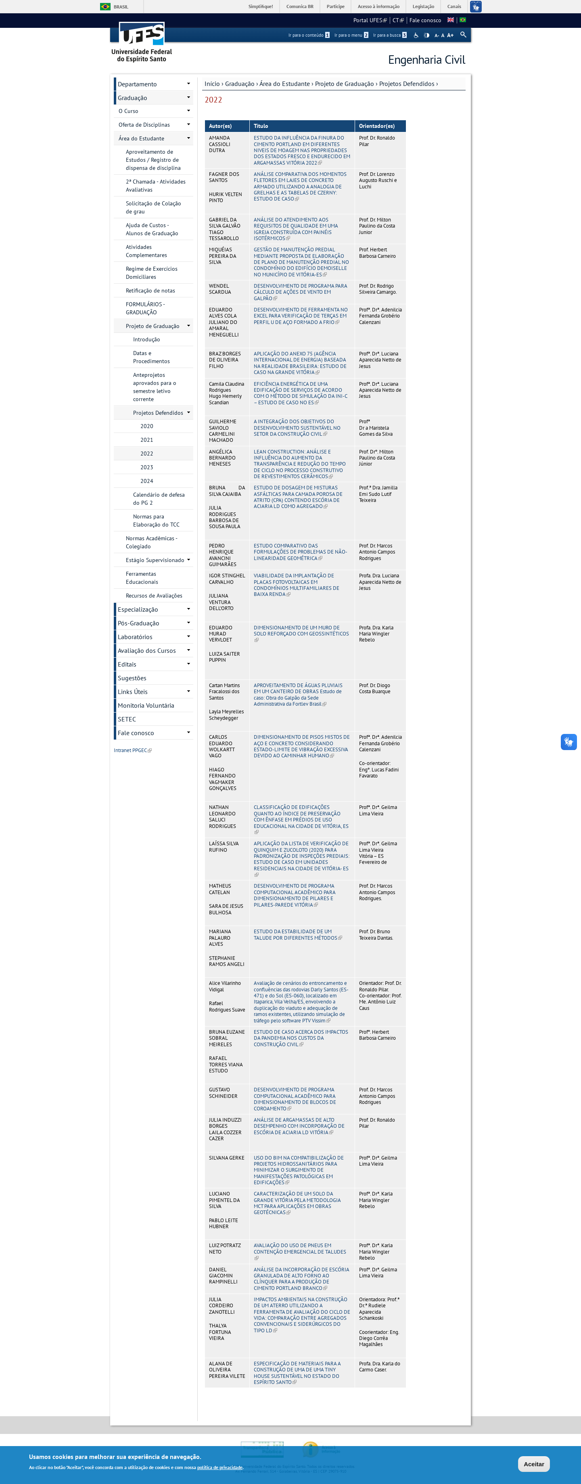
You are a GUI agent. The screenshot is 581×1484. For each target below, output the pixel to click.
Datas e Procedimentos (151, 357)
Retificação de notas (150, 290)
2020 (146, 426)
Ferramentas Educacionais (142, 577)
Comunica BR (299, 6)
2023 (146, 467)
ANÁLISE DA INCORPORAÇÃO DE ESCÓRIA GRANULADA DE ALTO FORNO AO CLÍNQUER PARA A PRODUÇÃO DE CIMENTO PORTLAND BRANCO (301, 1279)
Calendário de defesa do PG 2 (159, 498)
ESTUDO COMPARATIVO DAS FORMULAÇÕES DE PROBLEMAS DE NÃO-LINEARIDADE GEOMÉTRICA (300, 552)
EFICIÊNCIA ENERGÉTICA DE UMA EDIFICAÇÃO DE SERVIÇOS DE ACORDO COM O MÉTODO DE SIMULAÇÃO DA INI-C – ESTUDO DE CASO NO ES (300, 393)
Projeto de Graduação (344, 83)
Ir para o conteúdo (309, 35)
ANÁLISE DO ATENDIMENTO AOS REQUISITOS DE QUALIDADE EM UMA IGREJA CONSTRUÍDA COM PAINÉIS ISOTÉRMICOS (296, 229)
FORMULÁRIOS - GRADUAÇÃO (145, 308)
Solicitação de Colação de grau (153, 207)
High (426, 35)
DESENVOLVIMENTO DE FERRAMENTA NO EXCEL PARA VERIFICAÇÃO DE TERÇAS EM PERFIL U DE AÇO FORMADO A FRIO (301, 316)
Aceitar (534, 1465)
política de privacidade (219, 1468)
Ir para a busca (390, 35)
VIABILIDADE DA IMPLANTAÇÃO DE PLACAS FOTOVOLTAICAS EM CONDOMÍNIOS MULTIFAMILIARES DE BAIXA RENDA (296, 585)
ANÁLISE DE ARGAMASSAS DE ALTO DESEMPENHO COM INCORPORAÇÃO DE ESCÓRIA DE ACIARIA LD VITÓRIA (299, 1126)
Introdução (146, 339)
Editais (127, 664)
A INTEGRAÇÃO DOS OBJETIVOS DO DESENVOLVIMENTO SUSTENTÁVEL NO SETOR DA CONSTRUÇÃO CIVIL (297, 427)
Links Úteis (133, 692)
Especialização (138, 609)
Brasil (121, 7)
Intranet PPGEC (133, 750)
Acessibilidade (417, 35)
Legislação (423, 6)
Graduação (240, 83)
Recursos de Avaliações (154, 595)
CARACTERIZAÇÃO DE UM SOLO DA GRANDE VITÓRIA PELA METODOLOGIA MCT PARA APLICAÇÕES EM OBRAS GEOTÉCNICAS (297, 1203)
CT (398, 20)
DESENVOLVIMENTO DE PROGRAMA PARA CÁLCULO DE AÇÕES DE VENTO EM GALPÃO (300, 292)
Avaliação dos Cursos (147, 650)
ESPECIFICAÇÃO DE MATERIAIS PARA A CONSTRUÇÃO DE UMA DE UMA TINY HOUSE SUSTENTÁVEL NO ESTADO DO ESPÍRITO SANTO (297, 1373)
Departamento (137, 84)
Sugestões (132, 678)
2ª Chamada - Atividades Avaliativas (156, 185)
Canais (454, 6)
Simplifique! (261, 6)
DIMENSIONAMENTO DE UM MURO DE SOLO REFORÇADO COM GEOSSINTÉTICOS (301, 634)
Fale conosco (425, 20)
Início (212, 83)
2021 (146, 439)
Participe (336, 6)
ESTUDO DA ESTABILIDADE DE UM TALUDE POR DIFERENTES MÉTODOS (298, 934)
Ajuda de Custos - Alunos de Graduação (152, 229)
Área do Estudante (284, 83)
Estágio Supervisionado (155, 560)
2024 (146, 481)
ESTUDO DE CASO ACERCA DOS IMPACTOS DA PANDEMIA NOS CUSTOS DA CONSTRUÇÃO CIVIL (301, 1038)
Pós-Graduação (138, 623)
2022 (146, 453)
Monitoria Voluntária (146, 705)
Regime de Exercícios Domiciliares (152, 272)
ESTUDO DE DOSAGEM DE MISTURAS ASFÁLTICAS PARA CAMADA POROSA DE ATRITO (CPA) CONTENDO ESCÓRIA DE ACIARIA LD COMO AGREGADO (298, 497)
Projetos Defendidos (407, 83)
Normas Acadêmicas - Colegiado (152, 542)
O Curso (128, 111)
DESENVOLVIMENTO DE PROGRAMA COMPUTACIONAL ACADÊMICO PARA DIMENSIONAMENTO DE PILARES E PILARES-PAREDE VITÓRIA (294, 895)
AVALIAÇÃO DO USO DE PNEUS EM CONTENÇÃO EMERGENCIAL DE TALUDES (300, 1251)
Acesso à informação (378, 6)
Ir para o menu (351, 35)
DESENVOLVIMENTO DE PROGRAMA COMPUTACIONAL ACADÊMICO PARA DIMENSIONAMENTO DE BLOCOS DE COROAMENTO (295, 1099)
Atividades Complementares (146, 251)
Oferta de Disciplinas (144, 124)
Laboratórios (135, 637)
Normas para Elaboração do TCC (156, 520)
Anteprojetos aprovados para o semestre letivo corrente (154, 387)
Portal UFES (370, 20)
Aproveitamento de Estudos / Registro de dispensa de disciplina (153, 159)
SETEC (127, 719)
